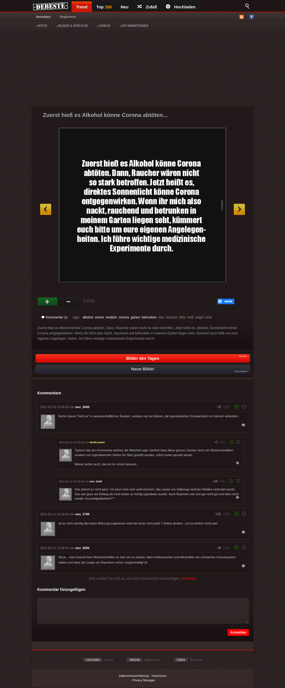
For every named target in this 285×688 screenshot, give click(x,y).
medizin (111, 317)
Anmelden (43, 16)
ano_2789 (82, 514)
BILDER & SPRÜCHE (72, 25)
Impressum (158, 675)
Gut (47, 301)
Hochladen (181, 6)
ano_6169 (96, 481)
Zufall (147, 6)
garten (135, 317)
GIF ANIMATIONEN (133, 25)
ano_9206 (82, 548)
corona (124, 317)
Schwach (68, 301)
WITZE (41, 25)
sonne (99, 317)
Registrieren (68, 16)
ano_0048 (82, 407)
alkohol (88, 317)
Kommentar (54, 317)
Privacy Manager (143, 680)
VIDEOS (103, 25)
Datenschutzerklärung (134, 675)
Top (104, 6)
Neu (124, 6)
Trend (81, 6)
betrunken (149, 317)
